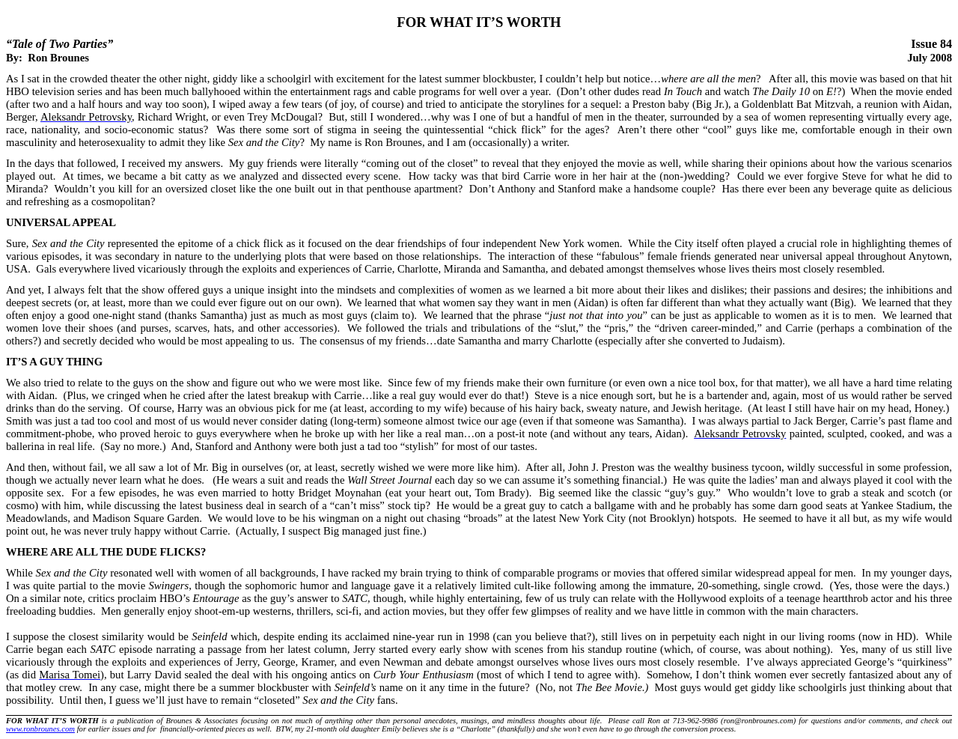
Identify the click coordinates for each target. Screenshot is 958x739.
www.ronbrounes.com (40, 729)
